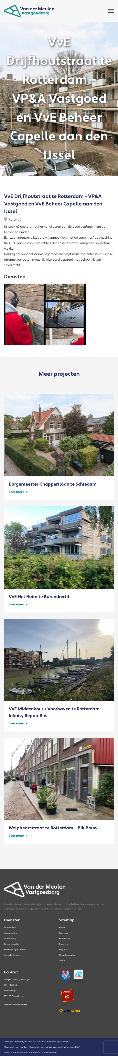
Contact (62, 960)
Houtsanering (10, 933)
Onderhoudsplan (67, 955)
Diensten (63, 944)
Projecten (63, 949)
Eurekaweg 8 (10, 990)
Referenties (64, 938)
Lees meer (16, 492)
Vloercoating (10, 938)
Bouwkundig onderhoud (15, 949)
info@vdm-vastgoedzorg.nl (17, 979)
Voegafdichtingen (12, 955)
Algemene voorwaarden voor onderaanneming (52, 1047)
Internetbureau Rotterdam (43, 1052)
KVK (78, 1047)
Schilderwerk (10, 927)
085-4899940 (10, 985)
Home (62, 927)
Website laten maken (14, 1052)
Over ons (63, 933)
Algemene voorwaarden (15, 1004)
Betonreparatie (11, 944)
